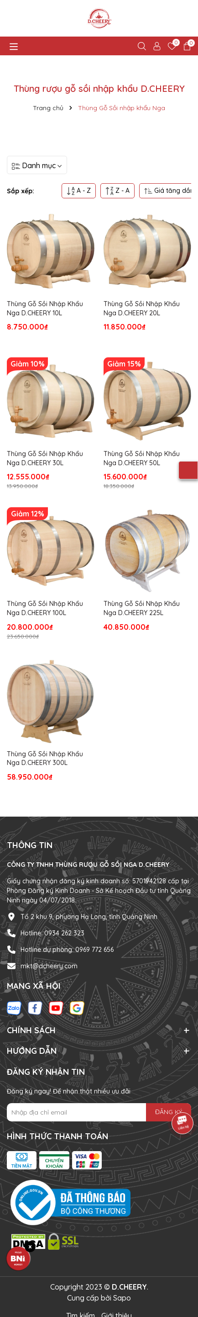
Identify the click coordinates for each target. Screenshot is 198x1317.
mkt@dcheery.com (49, 966)
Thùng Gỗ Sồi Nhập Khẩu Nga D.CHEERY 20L (142, 308)
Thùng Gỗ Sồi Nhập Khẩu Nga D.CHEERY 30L (45, 458)
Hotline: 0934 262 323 (52, 933)
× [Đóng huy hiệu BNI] (30, 1246)
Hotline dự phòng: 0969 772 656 (67, 949)
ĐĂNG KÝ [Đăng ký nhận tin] (168, 1112)
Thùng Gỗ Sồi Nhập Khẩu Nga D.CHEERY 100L (45, 608)
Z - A (117, 190)
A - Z (79, 190)
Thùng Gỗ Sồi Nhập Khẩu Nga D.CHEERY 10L (45, 308)
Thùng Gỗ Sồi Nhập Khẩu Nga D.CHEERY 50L (142, 458)
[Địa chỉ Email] (99, 1112)
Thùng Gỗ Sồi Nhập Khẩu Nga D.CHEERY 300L (45, 758)
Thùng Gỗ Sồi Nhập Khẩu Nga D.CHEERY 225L (142, 608)
